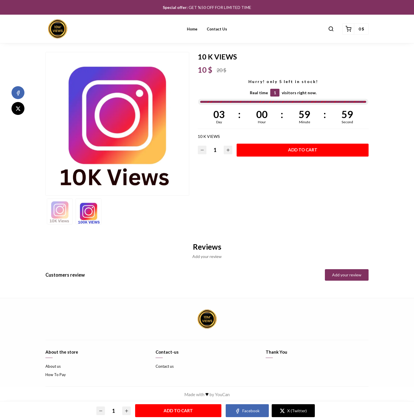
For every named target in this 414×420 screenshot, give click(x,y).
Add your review (346, 274)
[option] (117, 123)
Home (192, 29)
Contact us (217, 29)
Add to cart (302, 149)
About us (53, 366)
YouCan (222, 394)
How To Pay (55, 374)
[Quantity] (215, 150)
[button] (331, 29)
